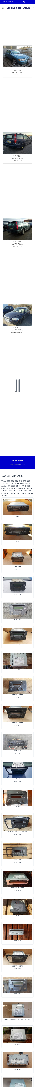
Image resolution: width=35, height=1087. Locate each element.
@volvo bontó (27, 2)
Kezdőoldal (13, 464)
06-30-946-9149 (7, 2)
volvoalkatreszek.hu (19, 8)
